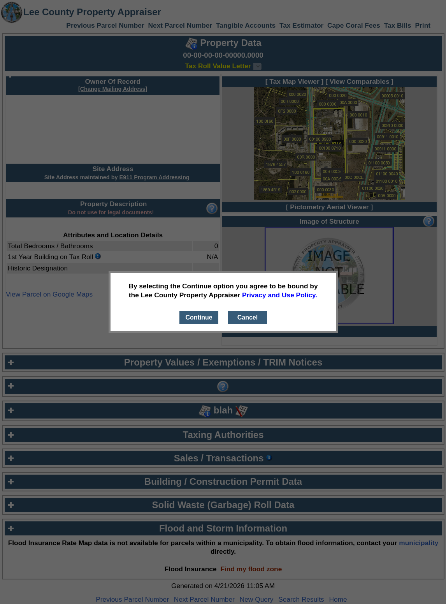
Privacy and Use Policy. (279, 295)
